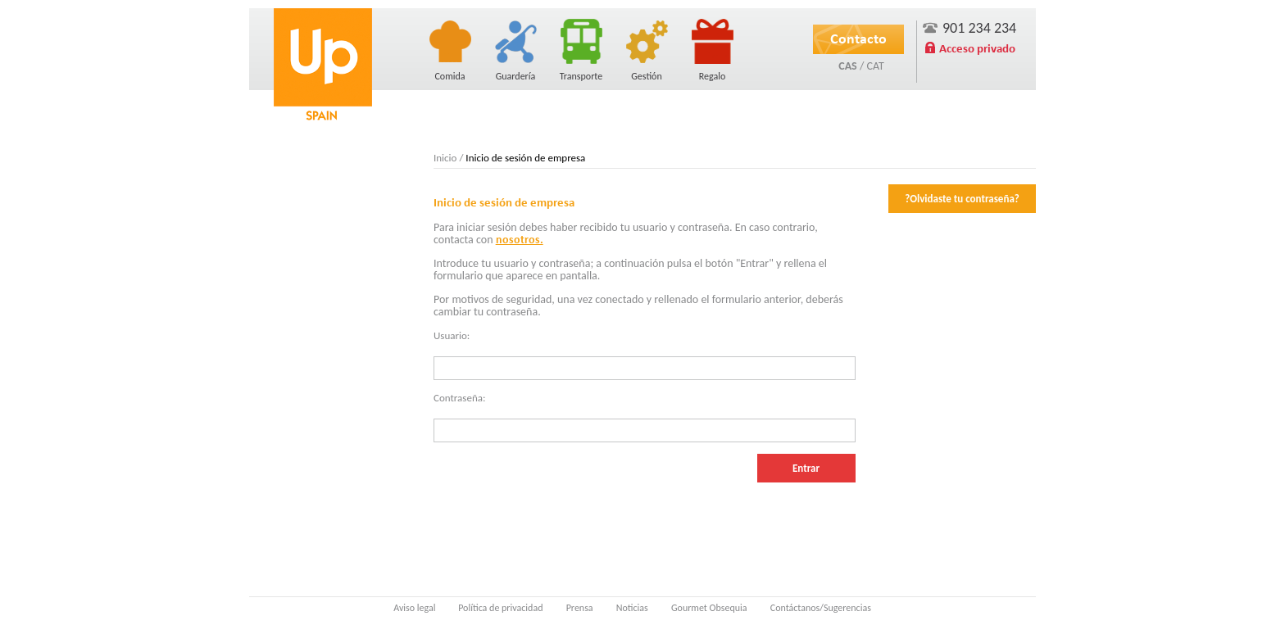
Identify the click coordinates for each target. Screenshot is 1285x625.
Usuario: (452, 335)
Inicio (445, 158)
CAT (874, 66)
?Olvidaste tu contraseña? (962, 198)
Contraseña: (459, 397)
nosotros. (519, 240)
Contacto (858, 38)
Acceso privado (977, 48)
